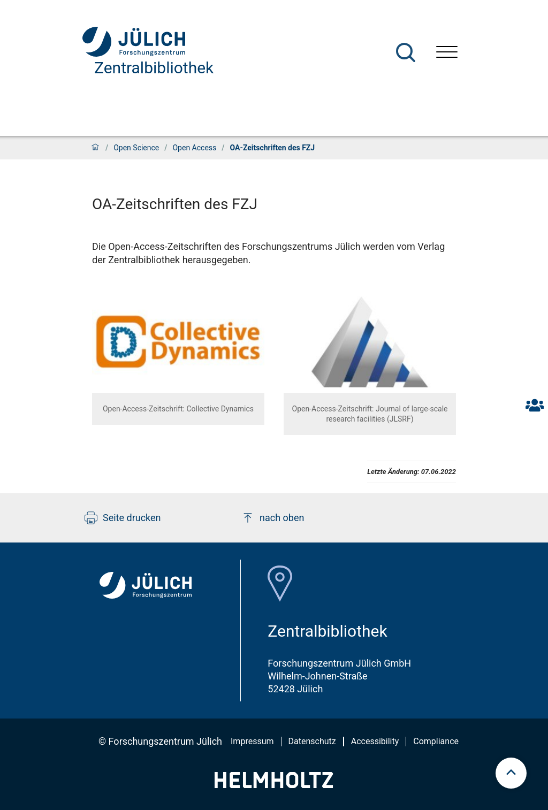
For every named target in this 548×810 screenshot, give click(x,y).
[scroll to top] (511, 773)
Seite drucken (123, 517)
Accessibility (375, 741)
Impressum (252, 741)
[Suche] (405, 52)
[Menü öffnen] (447, 53)
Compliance (436, 741)
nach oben (272, 517)
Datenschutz (312, 741)
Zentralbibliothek (154, 67)
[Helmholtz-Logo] (274, 784)
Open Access (194, 147)
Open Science (136, 147)
